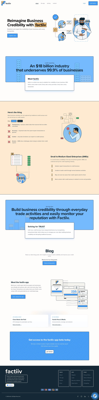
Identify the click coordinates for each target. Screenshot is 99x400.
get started (49, 352)
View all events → (17, 324)
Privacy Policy (87, 375)
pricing (48, 3)
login (84, 3)
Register (74, 375)
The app (61, 377)
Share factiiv (75, 383)
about (37, 3)
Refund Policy (87, 380)
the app (43, 3)
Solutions (20, 121)
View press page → (57, 324)
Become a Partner (76, 380)
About (61, 375)
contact (55, 3)
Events (61, 380)
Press (61, 383)
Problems (14, 121)
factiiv (10, 396)
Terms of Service (88, 377)
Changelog (86, 383)
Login (73, 377)
